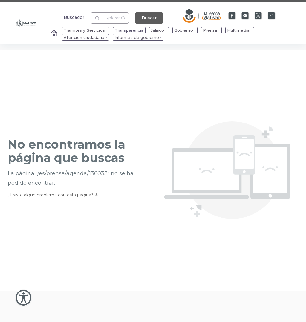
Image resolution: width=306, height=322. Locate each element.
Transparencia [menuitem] (129, 30)
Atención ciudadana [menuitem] (84, 37)
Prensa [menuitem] (210, 30)
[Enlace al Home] (54, 33)
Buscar (149, 18)
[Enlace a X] (258, 15)
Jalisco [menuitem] (157, 30)
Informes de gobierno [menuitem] (136, 37)
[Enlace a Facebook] (232, 15)
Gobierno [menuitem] (183, 30)
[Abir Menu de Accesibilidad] (23, 297)
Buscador (74, 17)
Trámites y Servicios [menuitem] (84, 30)
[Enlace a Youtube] (245, 15)
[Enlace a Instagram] (271, 15)
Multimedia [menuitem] (238, 30)
